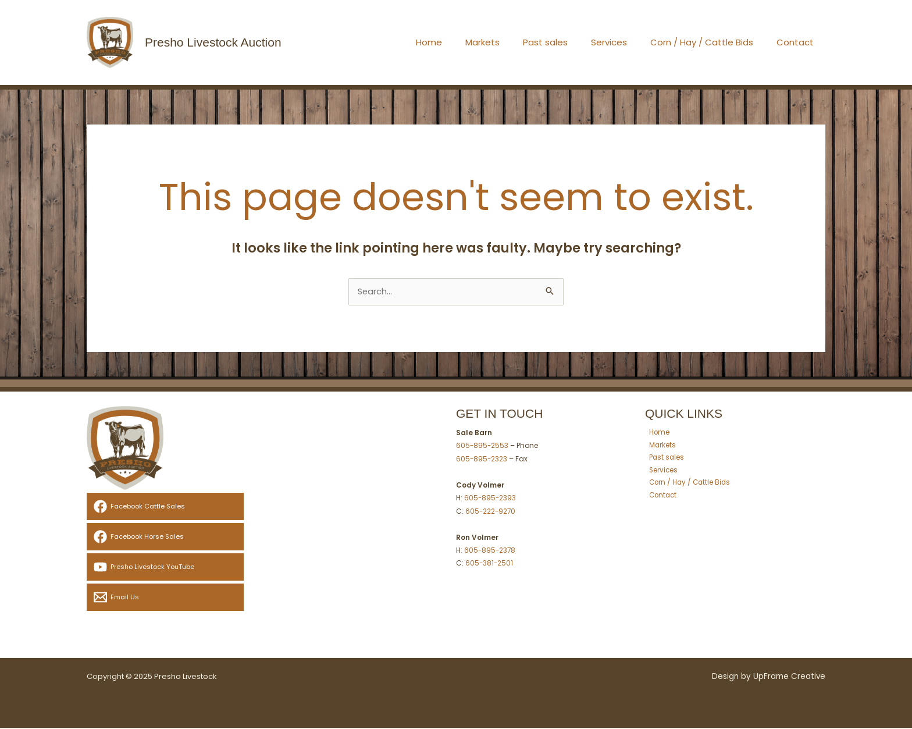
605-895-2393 (490, 498)
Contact (798, 42)
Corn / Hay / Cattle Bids (710, 42)
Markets (508, 42)
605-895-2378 (490, 550)
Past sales (565, 42)
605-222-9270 (491, 512)
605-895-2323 (482, 460)
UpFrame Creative (789, 677)
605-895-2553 (483, 446)
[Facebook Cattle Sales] (165, 507)
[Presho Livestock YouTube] (165, 568)
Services (623, 42)
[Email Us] (165, 598)
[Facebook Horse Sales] (165, 538)
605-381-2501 (489, 563)
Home (461, 42)
